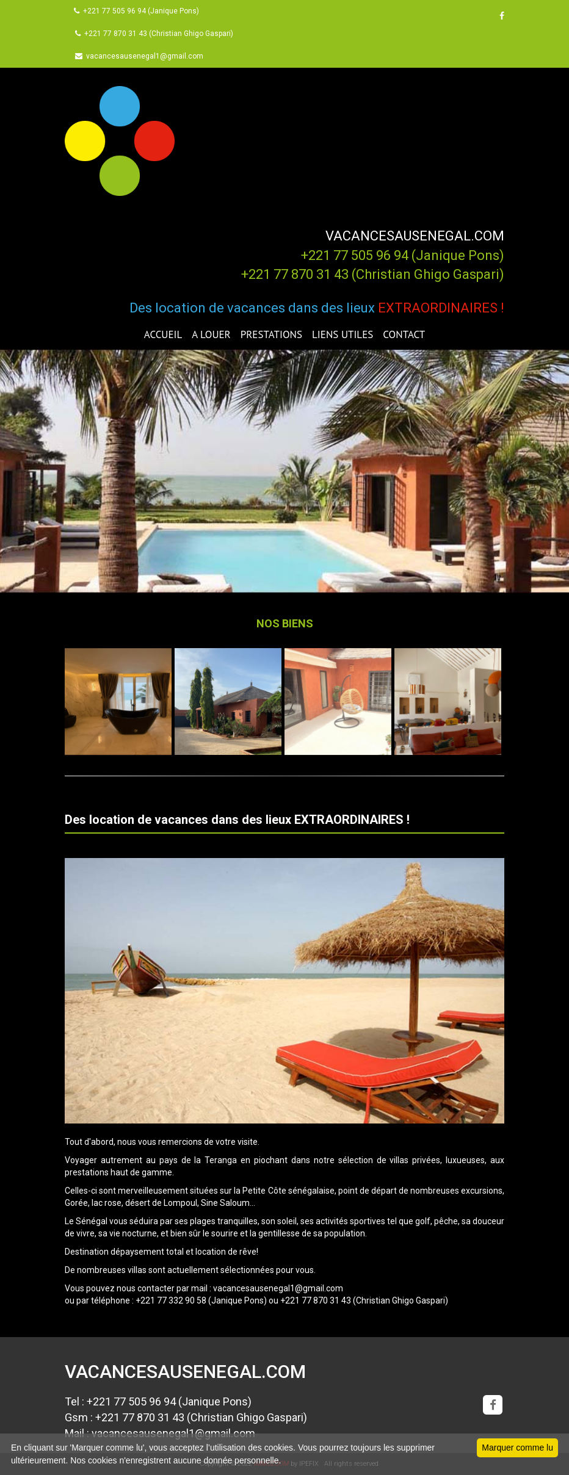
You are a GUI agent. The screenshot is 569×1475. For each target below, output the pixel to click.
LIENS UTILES (342, 334)
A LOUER (211, 334)
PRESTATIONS (271, 334)
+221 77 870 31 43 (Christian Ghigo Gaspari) (154, 33)
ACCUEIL (163, 334)
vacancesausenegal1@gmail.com (139, 56)
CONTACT (404, 334)
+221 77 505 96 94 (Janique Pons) (136, 11)
